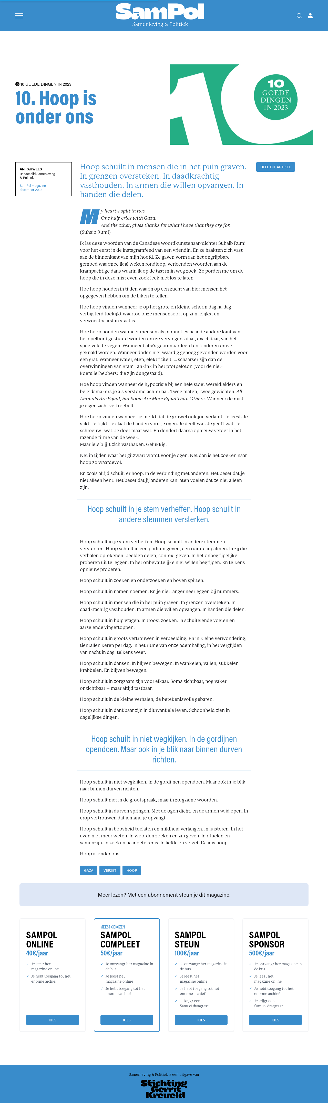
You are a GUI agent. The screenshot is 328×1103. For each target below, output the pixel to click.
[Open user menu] (310, 15)
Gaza (88, 870)
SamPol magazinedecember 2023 (33, 187)
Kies (52, 1020)
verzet (110, 870)
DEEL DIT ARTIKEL (275, 167)
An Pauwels (31, 169)
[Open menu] (19, 15)
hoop (132, 870)
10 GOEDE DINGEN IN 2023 (43, 84)
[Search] (299, 15)
